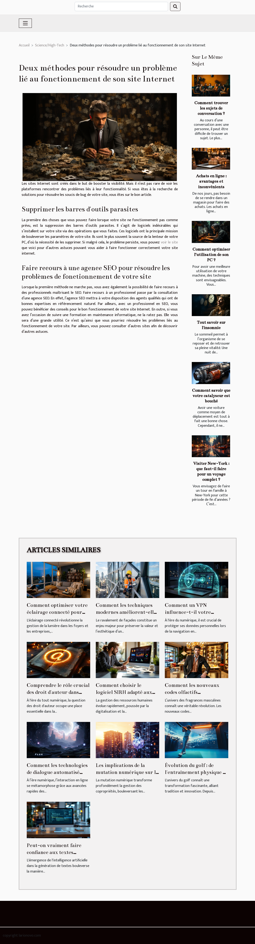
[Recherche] (121, 6)
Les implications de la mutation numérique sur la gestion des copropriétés (127, 772)
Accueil (24, 45)
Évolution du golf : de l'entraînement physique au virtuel (196, 772)
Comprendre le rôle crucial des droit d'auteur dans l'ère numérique (58, 692)
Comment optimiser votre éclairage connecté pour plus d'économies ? (57, 612)
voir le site (169, 242)
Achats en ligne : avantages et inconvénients (211, 181)
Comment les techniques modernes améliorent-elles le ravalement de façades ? (127, 612)
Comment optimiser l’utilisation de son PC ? (211, 254)
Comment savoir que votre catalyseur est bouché (211, 396)
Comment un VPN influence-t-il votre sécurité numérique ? (189, 612)
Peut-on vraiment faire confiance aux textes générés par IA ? (54, 852)
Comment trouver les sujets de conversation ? (211, 108)
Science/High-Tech (49, 45)
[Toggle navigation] (25, 23)
